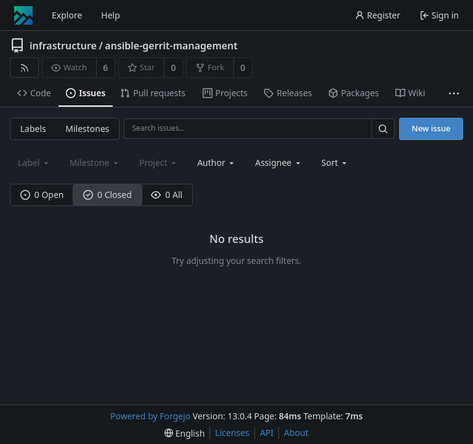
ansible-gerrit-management (171, 45)
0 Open (42, 194)
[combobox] (216, 162)
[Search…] (383, 128)
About (296, 432)
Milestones (87, 128)
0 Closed (107, 194)
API (266, 432)
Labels (33, 128)
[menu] (335, 162)
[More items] (454, 93)
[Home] (23, 15)
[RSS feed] (24, 67)
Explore (67, 15)
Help (110, 15)
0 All (166, 194)
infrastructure (63, 45)
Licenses (232, 432)
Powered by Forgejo (150, 416)
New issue (431, 128)
